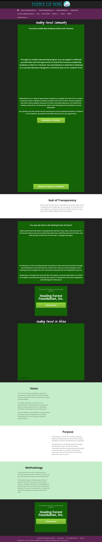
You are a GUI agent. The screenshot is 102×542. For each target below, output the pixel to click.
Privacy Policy (60, 538)
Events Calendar (46, 13)
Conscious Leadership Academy (25, 13)
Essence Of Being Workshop (28, 10)
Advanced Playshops (62, 10)
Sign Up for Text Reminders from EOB (46, 538)
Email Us (82, 538)
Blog (38, 13)
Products (62, 13)
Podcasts (54, 13)
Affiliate (69, 13)
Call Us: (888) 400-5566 (72, 538)
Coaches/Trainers (21, 17)
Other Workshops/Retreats (46, 10)
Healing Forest (74, 10)
